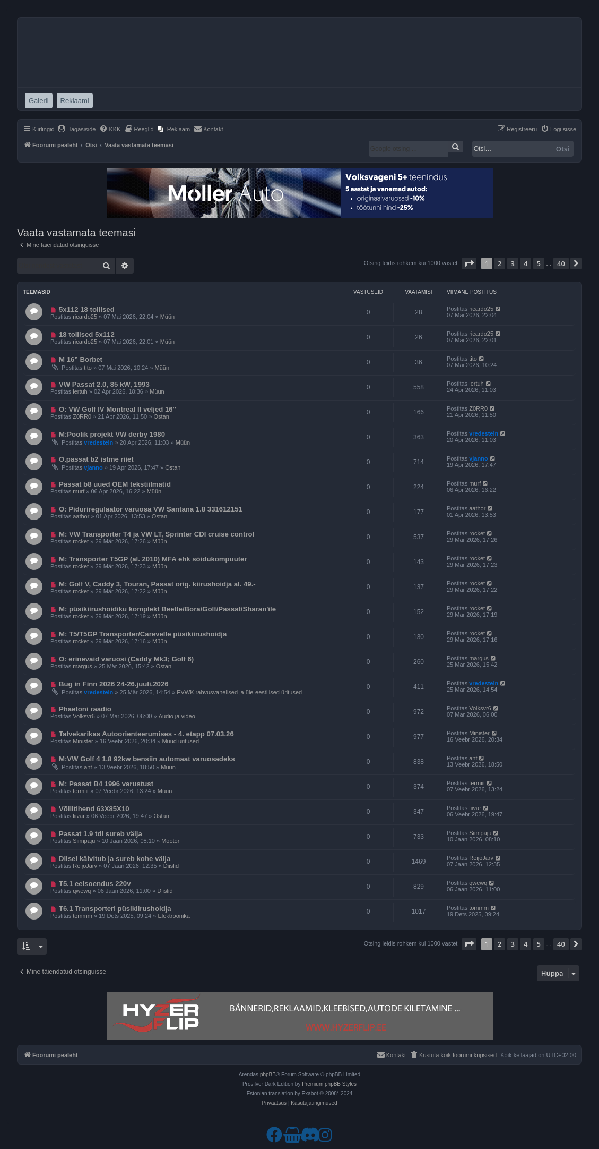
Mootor (170, 841)
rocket (81, 541)
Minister (83, 741)
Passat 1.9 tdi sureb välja (100, 834)
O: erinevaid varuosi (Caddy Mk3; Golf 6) (126, 659)
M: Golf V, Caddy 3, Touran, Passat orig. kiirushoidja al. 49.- (157, 584)
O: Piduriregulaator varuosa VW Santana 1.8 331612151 (150, 509)
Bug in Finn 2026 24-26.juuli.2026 (114, 684)
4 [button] (525, 263)
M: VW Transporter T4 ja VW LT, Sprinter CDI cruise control (156, 534)
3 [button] (513, 263)
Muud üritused (180, 741)
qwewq (82, 891)
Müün (167, 316)
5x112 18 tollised (87, 309)
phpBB (268, 1074)
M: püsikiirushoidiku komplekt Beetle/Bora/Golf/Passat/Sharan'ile (167, 609)
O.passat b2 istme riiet (96, 459)
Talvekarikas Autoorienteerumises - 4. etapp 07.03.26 (146, 734)
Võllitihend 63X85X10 (94, 809)
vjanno (93, 467)
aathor (81, 516)
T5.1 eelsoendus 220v (95, 884)
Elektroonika (174, 916)
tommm (82, 916)
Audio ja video (177, 716)
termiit (81, 791)
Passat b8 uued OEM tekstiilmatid (115, 484)
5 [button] (539, 263)
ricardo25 (85, 316)
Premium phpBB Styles (329, 1084)
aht (88, 767)
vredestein (98, 442)
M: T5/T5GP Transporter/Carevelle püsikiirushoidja (143, 634)
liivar (79, 816)
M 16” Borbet (80, 359)
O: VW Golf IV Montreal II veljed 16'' (117, 409)
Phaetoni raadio (85, 709)
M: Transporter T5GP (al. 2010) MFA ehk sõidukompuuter (153, 559)
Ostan (161, 416)
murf (78, 491)
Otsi (562, 149)
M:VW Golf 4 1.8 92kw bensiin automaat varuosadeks (147, 759)
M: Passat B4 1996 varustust (106, 784)
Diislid (171, 866)
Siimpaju (84, 841)
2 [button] (499, 263)
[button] (469, 263)
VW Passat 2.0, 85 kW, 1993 (104, 384)
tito (88, 367)
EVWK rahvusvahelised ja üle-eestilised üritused (239, 692)
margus (82, 666)
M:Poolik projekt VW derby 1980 (112, 434)
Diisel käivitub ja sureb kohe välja (114, 859)
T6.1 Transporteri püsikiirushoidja (115, 909)
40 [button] (561, 263)
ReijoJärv (85, 866)
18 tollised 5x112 (87, 334)
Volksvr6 (84, 716)
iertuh (80, 391)
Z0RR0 (82, 416)
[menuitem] (76, 129)
